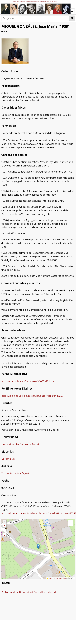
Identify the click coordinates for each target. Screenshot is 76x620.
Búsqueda (72, 18)
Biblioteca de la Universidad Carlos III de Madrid (28, 592)
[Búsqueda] (35, 18)
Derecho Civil (8, 458)
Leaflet (50, 578)
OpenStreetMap (61, 578)
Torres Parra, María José (15, 473)
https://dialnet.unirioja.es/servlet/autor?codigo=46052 (32, 395)
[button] (38, 546)
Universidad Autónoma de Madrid (20, 444)
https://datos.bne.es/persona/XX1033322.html (27, 381)
